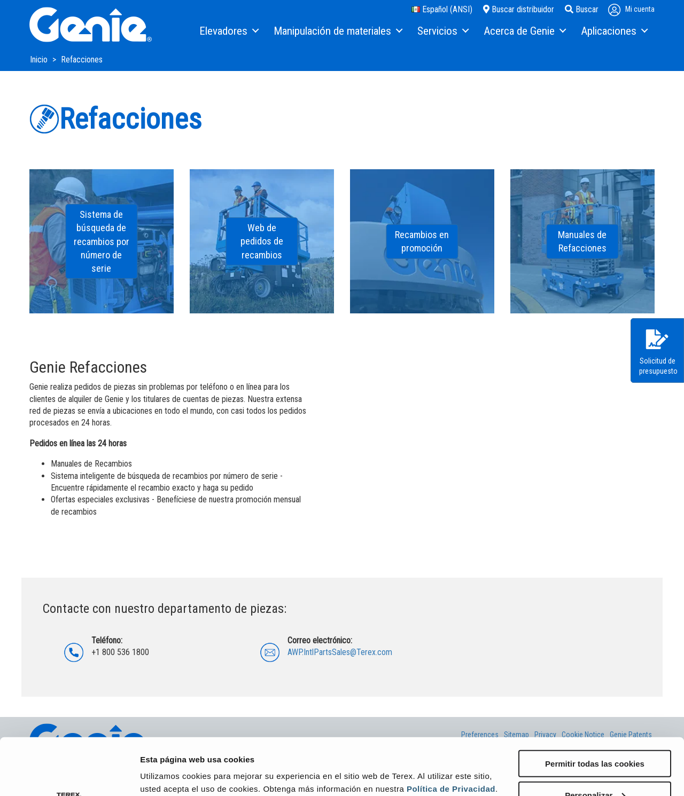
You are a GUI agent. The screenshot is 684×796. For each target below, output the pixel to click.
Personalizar (595, 738)
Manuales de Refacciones (582, 241)
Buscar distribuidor (518, 9)
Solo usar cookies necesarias (595, 769)
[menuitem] (228, 31)
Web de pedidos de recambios (261, 241)
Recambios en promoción (422, 241)
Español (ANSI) (441, 9)
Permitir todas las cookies (594, 706)
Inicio (40, 59)
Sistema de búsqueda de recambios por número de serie (101, 241)
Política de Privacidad (451, 731)
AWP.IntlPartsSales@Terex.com (339, 652)
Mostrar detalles (171, 774)
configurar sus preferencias (223, 744)
